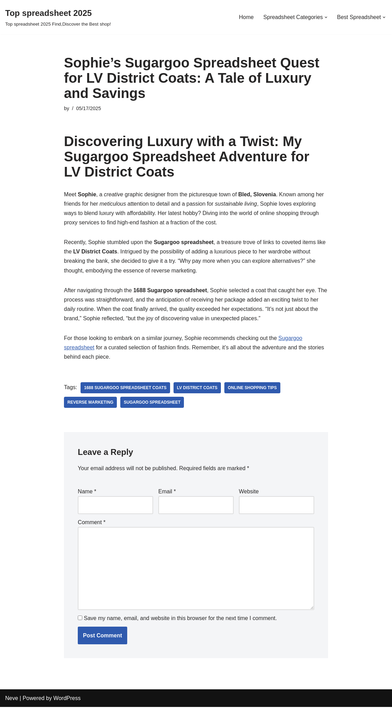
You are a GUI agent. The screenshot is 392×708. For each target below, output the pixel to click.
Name (87, 492)
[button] (326, 17)
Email (167, 492)
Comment (91, 523)
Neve (11, 699)
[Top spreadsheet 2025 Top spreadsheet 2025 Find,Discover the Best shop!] (58, 17)
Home (246, 17)
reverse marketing (90, 403)
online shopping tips (252, 388)
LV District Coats (197, 388)
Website (249, 492)
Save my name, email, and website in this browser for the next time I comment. (180, 619)
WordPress (67, 699)
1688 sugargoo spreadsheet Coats (125, 388)
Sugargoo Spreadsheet (152, 403)
